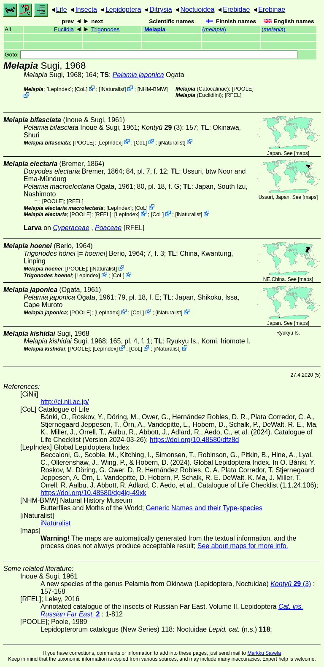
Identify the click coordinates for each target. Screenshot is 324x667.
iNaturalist (112, 89)
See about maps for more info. (242, 545)
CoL (81, 89)
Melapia (154, 29)
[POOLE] (243, 89)
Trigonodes (105, 29)
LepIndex (59, 89)
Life (61, 9)
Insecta (86, 9)
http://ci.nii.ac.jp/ (64, 401)
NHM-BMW (152, 89)
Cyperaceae (71, 227)
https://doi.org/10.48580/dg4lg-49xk (93, 492)
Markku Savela (264, 653)
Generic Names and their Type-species (204, 508)
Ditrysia (160, 9)
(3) (161, 127)
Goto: (151, 54)
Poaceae (108, 227)
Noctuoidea (197, 9)
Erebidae (236, 9)
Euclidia (64, 29)
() (214, 29)
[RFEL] (233, 95)
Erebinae (271, 9)
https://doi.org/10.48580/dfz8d (194, 439)
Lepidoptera (123, 9)
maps (301, 153)
